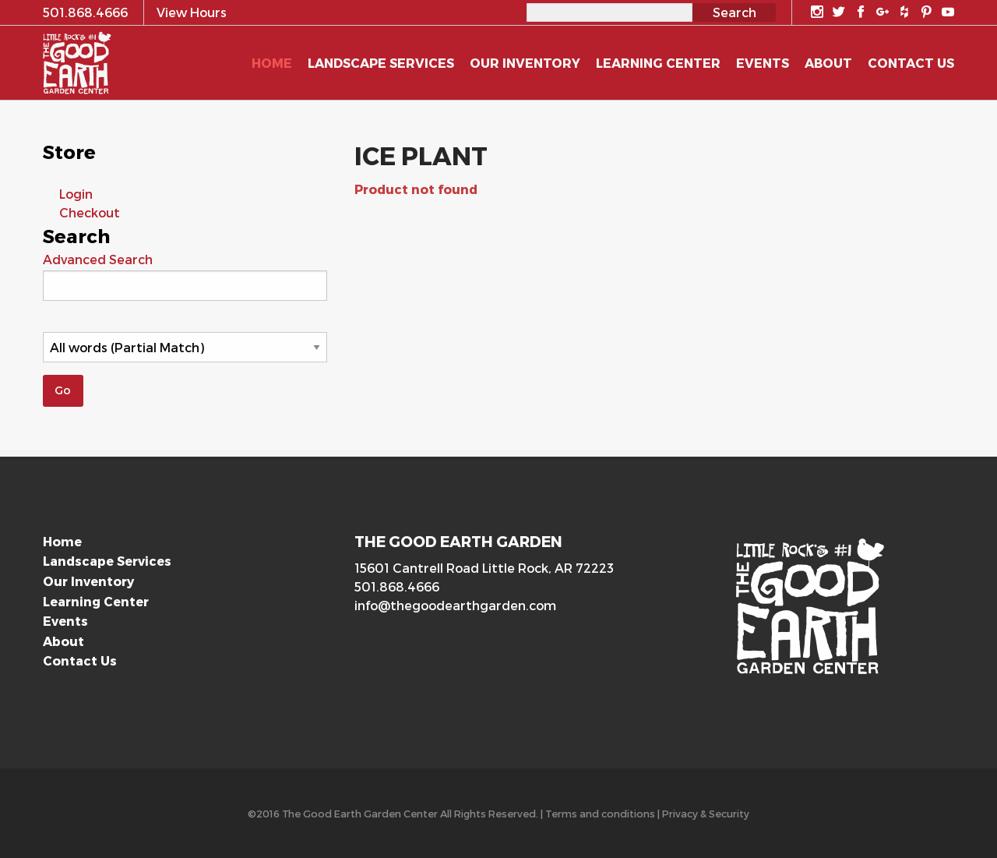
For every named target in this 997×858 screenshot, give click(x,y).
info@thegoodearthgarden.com (455, 605)
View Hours (192, 12)
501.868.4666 (396, 586)
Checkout (89, 212)
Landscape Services (107, 560)
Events (65, 620)
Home (62, 541)
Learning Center (96, 601)
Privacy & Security (705, 813)
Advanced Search (98, 259)
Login (76, 193)
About (63, 641)
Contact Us (80, 660)
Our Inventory (88, 581)
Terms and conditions (600, 813)
